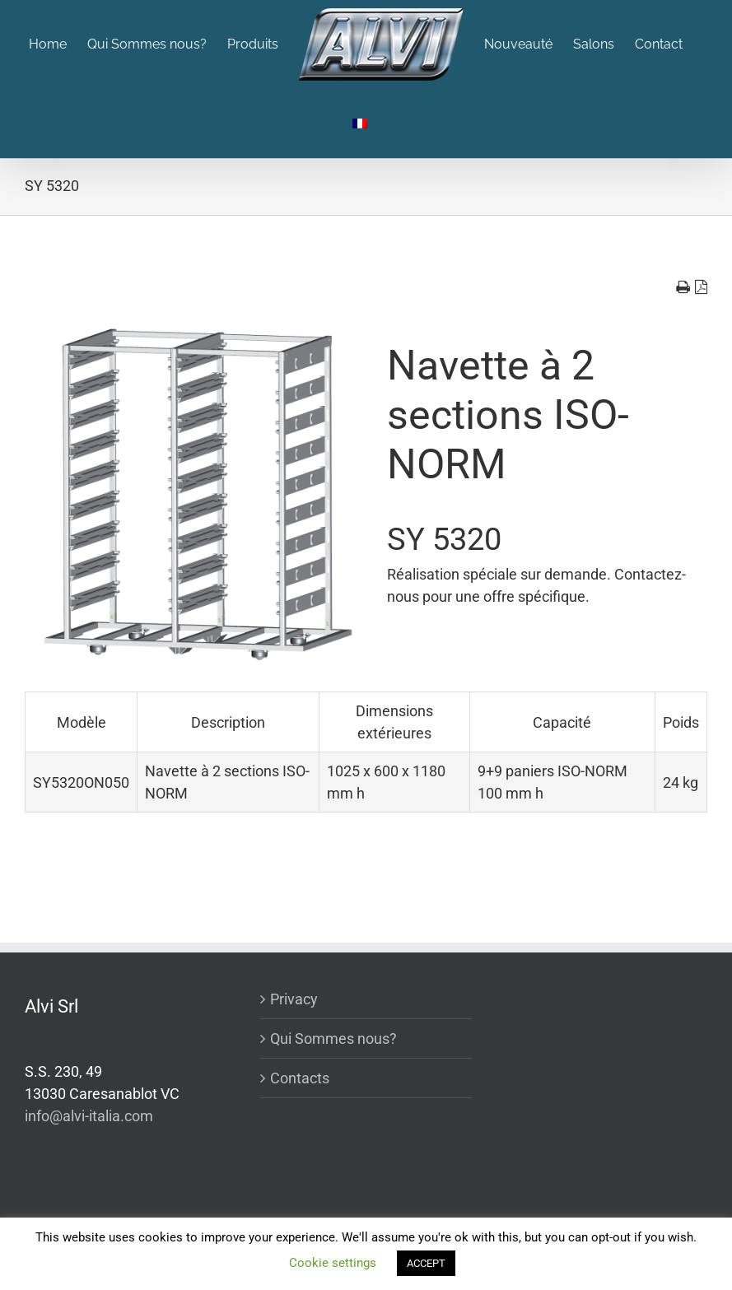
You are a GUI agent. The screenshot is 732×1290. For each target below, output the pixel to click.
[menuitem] (58, 44)
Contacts (299, 1078)
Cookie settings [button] (332, 1262)
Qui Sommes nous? (333, 1038)
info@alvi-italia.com (89, 1116)
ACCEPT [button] (426, 1263)
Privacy (294, 999)
